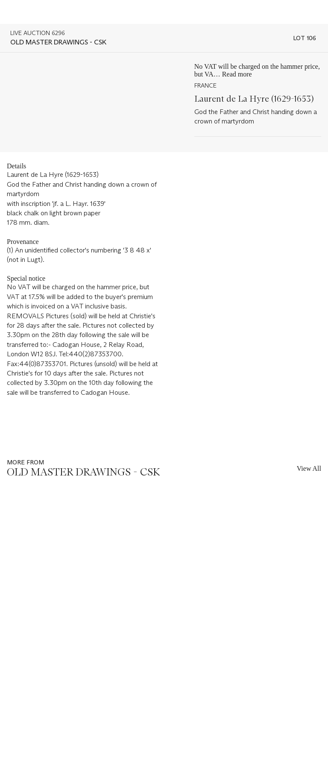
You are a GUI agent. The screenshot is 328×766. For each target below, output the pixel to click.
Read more (237, 74)
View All (309, 468)
